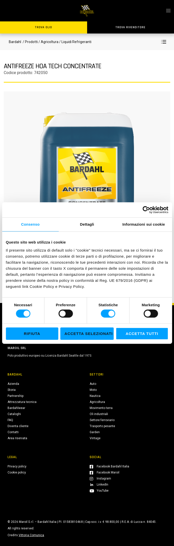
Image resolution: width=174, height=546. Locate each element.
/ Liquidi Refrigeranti (74, 42)
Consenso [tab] (30, 224)
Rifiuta (32, 333)
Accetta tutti (142, 333)
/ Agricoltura (48, 42)
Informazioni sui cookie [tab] (143, 224)
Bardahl (15, 42)
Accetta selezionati (88, 333)
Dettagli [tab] (87, 224)
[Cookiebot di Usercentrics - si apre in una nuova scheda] (146, 210)
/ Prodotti (30, 42)
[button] (164, 42)
